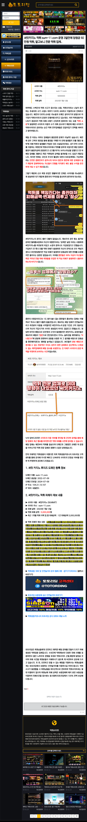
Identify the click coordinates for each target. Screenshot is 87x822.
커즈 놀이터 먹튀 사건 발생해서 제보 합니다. (8, 116)
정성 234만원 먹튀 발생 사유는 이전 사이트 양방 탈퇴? (75, 794)
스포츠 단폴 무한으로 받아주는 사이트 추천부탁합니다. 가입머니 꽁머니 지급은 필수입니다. (8, 93)
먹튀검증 (23, 814)
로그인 (11, 23)
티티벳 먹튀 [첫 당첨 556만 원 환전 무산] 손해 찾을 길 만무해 (54, 755)
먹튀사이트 (9, 66)
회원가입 (11, 30)
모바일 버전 (79, 814)
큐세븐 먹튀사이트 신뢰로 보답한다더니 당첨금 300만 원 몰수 (76, 774)
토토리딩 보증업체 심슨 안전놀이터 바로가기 (45, 583)
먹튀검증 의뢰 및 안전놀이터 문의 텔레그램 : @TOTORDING (52, 559)
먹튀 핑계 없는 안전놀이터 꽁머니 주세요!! (8, 96)
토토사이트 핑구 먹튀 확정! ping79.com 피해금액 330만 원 (53, 794)
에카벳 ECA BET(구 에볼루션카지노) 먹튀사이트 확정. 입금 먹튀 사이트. (33, 755)
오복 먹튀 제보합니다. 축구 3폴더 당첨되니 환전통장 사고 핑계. (8, 125)
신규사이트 (9, 59)
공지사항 (5, 814)
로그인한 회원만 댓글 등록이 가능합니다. (54, 694)
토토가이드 (33, 814)
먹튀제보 (6, 111)
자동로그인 (9, 27)
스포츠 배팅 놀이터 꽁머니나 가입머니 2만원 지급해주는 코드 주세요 (8, 105)
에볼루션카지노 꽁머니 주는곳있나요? (8, 99)
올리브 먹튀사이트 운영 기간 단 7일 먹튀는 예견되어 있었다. (76, 755)
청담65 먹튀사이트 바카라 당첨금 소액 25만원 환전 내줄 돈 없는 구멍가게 (8, 128)
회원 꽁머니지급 (8, 89)
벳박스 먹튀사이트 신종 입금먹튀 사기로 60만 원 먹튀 (32, 794)
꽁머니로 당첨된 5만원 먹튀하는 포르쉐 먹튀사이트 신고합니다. (8, 119)
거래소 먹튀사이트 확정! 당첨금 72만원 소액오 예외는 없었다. (8, 122)
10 (69, 803)
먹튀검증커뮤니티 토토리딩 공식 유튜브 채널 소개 (47, 604)
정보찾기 (17, 30)
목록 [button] (81, 51)
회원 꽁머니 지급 (44, 814)
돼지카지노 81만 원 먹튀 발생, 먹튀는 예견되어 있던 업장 (33, 774)
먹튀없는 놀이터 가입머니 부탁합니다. (8, 102)
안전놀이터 (15, 814)
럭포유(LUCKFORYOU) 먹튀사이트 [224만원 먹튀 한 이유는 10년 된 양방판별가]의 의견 (54, 774)
